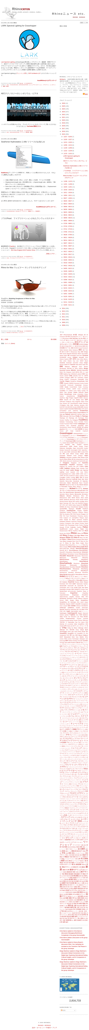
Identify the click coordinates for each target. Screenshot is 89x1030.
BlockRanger (63, 368)
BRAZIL (73, 370)
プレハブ (72, 789)
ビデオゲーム (67, 772)
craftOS (74, 388)
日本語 (83, 909)
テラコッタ (72, 742)
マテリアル (82, 804)
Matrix (69, 483)
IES (61, 453)
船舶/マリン (31, 211)
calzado (66, 375)
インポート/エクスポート (71, 661)
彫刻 (83, 903)
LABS (61, 468)
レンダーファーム (80, 836)
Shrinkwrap (63, 598)
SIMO (66, 600)
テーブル (80, 731)
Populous (62, 523)
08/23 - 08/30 (68, 212)
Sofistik (73, 606)
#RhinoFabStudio (67, 334)
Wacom (80, 635)
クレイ (71, 691)
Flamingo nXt (73, 418)
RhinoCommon (64, 559)
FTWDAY (75, 423)
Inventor (74, 457)
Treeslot (75, 620)
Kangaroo (66, 463)
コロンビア (71, 694)
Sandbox (85, 583)
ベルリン (74, 798)
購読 (85, 94)
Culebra (71, 390)
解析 (83, 849)
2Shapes (80, 334)
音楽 (77, 847)
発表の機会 (84, 913)
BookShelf (62, 370)
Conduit (86, 383)
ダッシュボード (66, 723)
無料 (82, 918)
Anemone (74, 353)
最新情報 (66, 879)
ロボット (85, 838)
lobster (77, 475)
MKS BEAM (71, 497)
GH (83, 427)
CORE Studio (64, 387)
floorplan (62, 420)
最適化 (71, 879)
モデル (72, 817)
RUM (70, 583)
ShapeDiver (73, 593)
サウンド (62, 706)
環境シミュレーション (78, 853)
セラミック (72, 721)
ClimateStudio (81, 381)
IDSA (86, 452)
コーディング (77, 693)
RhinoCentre (85, 555)
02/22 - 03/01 (68, 285)
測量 (78, 898)
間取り (67, 855)
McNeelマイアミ (76, 488)
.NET (61, 334)
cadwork (79, 374)
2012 (63, 314)
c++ (84, 372)
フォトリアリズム (65, 779)
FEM (70, 416)
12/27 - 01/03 (68, 136)
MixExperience (63, 497)
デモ (68, 742)
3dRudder (75, 338)
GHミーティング (70, 429)
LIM (64, 475)
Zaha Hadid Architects (70, 642)
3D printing (73, 336)
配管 (77, 913)
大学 (87, 900)
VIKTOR (72, 629)
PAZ (61, 514)
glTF (67, 431)
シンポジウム (70, 716)
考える (61, 875)
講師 (80, 875)
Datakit (75, 392)
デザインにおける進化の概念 (80, 735)
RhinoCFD (74, 557)
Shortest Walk (80, 596)
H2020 (61, 444)
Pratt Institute (75, 523)
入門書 (62, 911)
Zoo (82, 642)
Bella (77, 364)
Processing (71, 525)
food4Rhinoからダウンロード (46, 80)
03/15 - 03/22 (68, 277)
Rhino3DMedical (73, 550)
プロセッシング (64, 793)
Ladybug (67, 468)
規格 (76, 858)
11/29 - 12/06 (68, 148)
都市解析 (67, 907)
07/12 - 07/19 (68, 229)
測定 (76, 898)
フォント (73, 779)
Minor (82, 496)
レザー (83, 834)
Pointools (62, 521)
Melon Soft (85, 490)
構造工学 (85, 874)
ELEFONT (62, 407)
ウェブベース (73, 665)
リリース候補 (84, 830)
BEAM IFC (67, 364)
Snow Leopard (63, 605)
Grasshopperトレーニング (74, 437)
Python (85, 527)
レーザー (79, 832)
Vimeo (77, 629)
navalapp (82, 501)
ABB (72, 348)
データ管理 (65, 729)
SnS (69, 606)
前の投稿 (53, 339)
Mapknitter (85, 481)
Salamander (80, 583)
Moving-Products (64, 501)
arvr (77, 361)
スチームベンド (64, 720)
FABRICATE (74, 414)
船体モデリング (81, 894)
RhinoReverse (63, 572)
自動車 (63, 883)
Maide (79, 479)
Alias (79, 351)
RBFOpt (70, 530)
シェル (78, 710)
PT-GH (67, 527)
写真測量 (71, 883)
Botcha (68, 370)
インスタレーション (66, 655)
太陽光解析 (79, 900)
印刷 (62, 847)
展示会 (70, 905)
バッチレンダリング (68, 759)
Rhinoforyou (77, 563)
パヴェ (61, 757)
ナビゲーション (69, 750)
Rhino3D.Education (82, 548)
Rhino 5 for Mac (12, 332)
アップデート (69, 648)
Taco (77, 614)
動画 (67, 909)
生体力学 (80, 890)
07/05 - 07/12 (68, 232)
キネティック (71, 685)
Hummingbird (74, 450)
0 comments (28, 83)
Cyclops (84, 390)
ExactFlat (62, 412)
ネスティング (80, 751)
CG (76, 377)
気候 (74, 856)
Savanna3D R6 (72, 585)
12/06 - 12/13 (68, 145)
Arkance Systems (64, 359)
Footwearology (69, 422)
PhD (61, 516)
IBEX (79, 452)
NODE (70, 505)
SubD (68, 611)
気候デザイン (79, 856)
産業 (67, 881)
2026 (63, 103)
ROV (67, 583)
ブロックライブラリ (73, 795)
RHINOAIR (85, 552)
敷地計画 (77, 914)
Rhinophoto (76, 568)
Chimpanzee (73, 379)
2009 (63, 322)
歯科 (77, 881)
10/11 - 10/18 (68, 192)
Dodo (82, 399)
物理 (7, 86)
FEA (61, 416)
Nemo (86, 501)
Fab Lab (62, 414)
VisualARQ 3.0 (81, 633)
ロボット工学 (75, 839)
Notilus (74, 505)
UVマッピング (77, 626)
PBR (71, 514)
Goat (71, 431)
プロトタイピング (68, 797)
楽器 (67, 853)
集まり (79, 883)
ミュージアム (65, 809)
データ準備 (75, 731)
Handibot (79, 444)
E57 (69, 403)
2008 (63, 325)
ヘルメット (68, 798)
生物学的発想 (68, 892)
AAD (84, 346)
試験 (75, 881)
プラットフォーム (67, 785)
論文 (67, 922)
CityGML (62, 381)
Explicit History (72, 412)
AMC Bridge (84, 351)
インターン (80, 655)
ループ (62, 832)
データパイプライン (79, 725)
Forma (75, 422)
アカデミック (67, 646)
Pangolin (79, 510)
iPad (79, 457)
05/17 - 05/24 (68, 251)
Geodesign (73, 425)
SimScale (73, 602)
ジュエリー (75, 714)
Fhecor (73, 416)
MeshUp (82, 492)
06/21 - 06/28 (68, 237)
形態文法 (84, 864)
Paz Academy (66, 514)
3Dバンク (64, 342)
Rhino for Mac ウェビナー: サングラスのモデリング (23, 267)
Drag (73, 401)
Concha (82, 383)
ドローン (85, 748)
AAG (87, 346)
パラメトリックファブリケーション (77, 767)
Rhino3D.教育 (64, 550)
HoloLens (62, 448)
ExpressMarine (81, 412)
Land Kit (62, 470)
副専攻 (84, 914)
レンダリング (67, 838)
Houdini (86, 448)
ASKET (82, 361)
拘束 (63, 874)
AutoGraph (69, 362)
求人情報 (84, 858)
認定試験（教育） (83, 911)
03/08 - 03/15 (68, 279)
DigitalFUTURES (78, 398)
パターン (69, 757)
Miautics (72, 494)
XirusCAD (79, 640)
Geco (67, 425)
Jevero (64, 461)
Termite (65, 616)
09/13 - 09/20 (68, 204)
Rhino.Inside (72, 547)
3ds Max (80, 338)
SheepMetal (85, 595)
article (64, 361)
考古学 (65, 875)
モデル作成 (77, 817)
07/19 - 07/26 (68, 226)
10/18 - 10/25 (68, 190)
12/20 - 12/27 (68, 139)
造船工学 (71, 898)
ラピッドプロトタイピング (72, 825)
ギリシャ (78, 685)
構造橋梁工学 (78, 874)
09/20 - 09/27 (68, 201)
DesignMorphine (83, 396)
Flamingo (85, 416)
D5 (87, 390)
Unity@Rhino (81, 624)
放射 (66, 918)
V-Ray (64, 628)
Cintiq (86, 379)
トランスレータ (78, 746)
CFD (72, 377)
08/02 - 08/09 (68, 220)
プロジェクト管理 (82, 791)
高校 (83, 875)
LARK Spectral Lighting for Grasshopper (18, 26)
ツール (86, 723)
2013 (63, 311)
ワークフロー (77, 845)
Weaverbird (67, 637)
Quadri (71, 529)
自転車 (83, 881)
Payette (12, 246)
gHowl (86, 427)
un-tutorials (70, 624)
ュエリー (63, 823)
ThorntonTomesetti (64, 620)
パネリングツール (71, 761)
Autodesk (62, 362)
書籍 (61, 885)
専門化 (74, 894)
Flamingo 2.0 (64, 418)
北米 (33, 1027)
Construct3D (63, 385)
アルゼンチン (84, 651)
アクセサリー (75, 646)
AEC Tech (85, 350)
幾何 (81, 855)
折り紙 (64, 894)
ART (70, 359)
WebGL (82, 637)
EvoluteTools (84, 410)
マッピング (72, 804)
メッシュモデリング (80, 813)
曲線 (70, 862)
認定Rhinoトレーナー (72, 911)
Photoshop (80, 516)
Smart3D (78, 604)
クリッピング (81, 689)
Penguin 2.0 (84, 514)
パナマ (84, 759)
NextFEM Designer (83, 503)
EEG (87, 405)
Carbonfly (75, 375)
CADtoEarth (74, 374)
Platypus (82, 517)
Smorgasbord (84, 604)
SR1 (78, 609)
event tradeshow (73, 410)
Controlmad (78, 385)
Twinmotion (71, 622)
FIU (81, 416)
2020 (63, 120)
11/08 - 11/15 (68, 181)
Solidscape (63, 607)
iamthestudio (74, 452)
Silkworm (80, 598)
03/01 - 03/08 (68, 282)
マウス (86, 802)
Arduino (75, 357)
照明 (68, 885)
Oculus (86, 507)
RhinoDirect (84, 559)
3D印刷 (76, 344)
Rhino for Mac (70, 543)
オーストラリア (68, 672)
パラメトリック (70, 765)
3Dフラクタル (70, 342)
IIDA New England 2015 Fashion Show (23, 250)
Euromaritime (63, 410)
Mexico (67, 494)
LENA (81, 473)
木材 (64, 920)
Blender (86, 366)
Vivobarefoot (63, 635)
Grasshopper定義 (71, 441)
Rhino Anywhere (77, 539)
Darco (61, 392)
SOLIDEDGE (84, 605)
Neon (61, 503)
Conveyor (85, 385)
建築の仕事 (66, 869)
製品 (84, 892)
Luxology (73, 477)
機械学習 (85, 855)
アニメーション (75, 650)
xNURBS (85, 640)
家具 (79, 849)
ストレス (70, 720)
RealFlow (75, 530)
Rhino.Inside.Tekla (64, 548)
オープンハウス (64, 674)
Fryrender (66, 423)
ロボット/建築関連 (65, 839)
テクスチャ (66, 733)
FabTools (79, 414)
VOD (68, 635)
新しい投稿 (4, 339)
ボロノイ (82, 802)
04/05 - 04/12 (68, 268)
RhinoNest (84, 567)
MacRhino (62, 479)
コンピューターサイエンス (71, 696)
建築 (4, 86)
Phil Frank (66, 516)
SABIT (74, 583)
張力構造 (79, 903)
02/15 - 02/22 (68, 288)
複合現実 (64, 916)
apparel (61, 355)
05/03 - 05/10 (68, 257)
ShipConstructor (64, 596)
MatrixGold (75, 483)
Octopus (81, 507)
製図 (78, 892)
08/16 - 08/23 (68, 215)
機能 (71, 856)
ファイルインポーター (70, 774)
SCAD (75, 587)
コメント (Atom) (10, 343)
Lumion (86, 475)
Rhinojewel (63, 565)
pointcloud (79, 519)
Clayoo (67, 381)
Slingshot (68, 604)
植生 (69, 886)
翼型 (75, 920)
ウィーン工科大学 (83, 661)
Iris (74, 459)
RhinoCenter (77, 555)
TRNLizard (85, 620)
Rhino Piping (68, 545)
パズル (65, 757)
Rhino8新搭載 (77, 552)
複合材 (69, 916)
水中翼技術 (71, 888)
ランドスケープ (74, 826)
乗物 (61, 886)
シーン (84, 708)
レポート (73, 836)
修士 (76, 883)
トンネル (62, 750)
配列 (79, 913)
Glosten (62, 431)
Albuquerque (74, 351)
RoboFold (71, 582)
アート (64, 644)
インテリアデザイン (66, 659)
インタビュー (73, 657)
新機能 (75, 886)
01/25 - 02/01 (68, 296)
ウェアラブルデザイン (82, 662)
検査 (74, 872)
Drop (61, 403)
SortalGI (78, 607)
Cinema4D (81, 379)
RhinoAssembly (83, 554)
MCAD (81, 484)
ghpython (62, 429)
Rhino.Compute (64, 546)
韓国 (70, 855)
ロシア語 (75, 838)
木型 (87, 918)
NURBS (85, 505)
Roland (86, 582)
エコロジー (71, 666)
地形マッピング (80, 901)
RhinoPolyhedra (64, 570)
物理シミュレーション (81, 916)
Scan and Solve (83, 587)
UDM (86, 622)
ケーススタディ (79, 691)
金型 (79, 862)
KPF (77, 466)
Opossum (71, 508)
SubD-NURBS (74, 611)
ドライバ (68, 746)
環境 (69, 853)
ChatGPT (66, 379)
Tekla (61, 616)
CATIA (86, 375)
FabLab (67, 414)
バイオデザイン (66, 755)
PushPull (79, 527)
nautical (77, 501)
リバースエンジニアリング (72, 830)
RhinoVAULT (71, 574)
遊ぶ (72, 920)
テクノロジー (84, 733)
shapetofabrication (64, 595)
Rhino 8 (70, 539)
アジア (55, 1027)
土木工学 (82, 907)
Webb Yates (75, 637)
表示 (73, 914)
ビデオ (62, 772)
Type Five (77, 622)
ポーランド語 (79, 798)
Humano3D (67, 450)
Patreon (86, 512)
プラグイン (46, 84)
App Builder (85, 353)
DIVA (61, 399)
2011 (63, 317)
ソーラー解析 (78, 721)
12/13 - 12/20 (68, 142)
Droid (86, 401)
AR (68, 355)
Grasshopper (23, 84)
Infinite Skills (84, 453)
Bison (80, 366)
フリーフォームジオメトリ (78, 787)
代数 (84, 900)
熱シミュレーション (66, 913)
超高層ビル (62, 905)
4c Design (66, 346)
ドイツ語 (78, 742)
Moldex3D (66, 499)
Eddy (68, 405)
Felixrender (66, 416)
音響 (80, 847)
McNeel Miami (72, 486)
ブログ (80, 789)
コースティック (68, 693)
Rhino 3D (80, 533)
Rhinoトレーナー (79, 576)
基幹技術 (77, 855)
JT (60, 462)
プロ (76, 789)
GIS (76, 429)
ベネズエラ (62, 798)
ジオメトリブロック (67, 712)
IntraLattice (69, 457)
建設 (83, 867)
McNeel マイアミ (82, 486)
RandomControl (64, 530)
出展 (83, 883)
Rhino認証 (79, 580)
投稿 (63, 1010)
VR (71, 635)
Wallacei (85, 635)
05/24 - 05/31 (68, 249)
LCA (78, 472)
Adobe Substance (73, 350)
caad (86, 372)
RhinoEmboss (64, 561)
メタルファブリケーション (77, 811)
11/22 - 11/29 (68, 150)
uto (71, 626)
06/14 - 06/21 (68, 240)
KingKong (62, 466)
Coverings (85, 387)
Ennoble (75, 407)
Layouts (72, 472)
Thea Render (84, 616)
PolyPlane (85, 521)
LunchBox (62, 477)
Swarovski (85, 613)
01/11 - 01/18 (68, 302)
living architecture (70, 475)
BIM (61, 366)
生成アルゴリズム (71, 890)
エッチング (78, 666)
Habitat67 (67, 444)
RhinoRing (71, 572)
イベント (22, 132)
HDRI (70, 446)
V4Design (80, 628)
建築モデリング (76, 870)
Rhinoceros (63, 557)
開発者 (27, 132)
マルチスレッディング (75, 807)
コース (62, 693)
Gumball (81, 442)
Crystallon (62, 390)
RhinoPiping (84, 568)
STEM (86, 609)
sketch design (84, 602)
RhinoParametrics (65, 569)
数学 (75, 888)
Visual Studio (77, 631)
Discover (86, 398)
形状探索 (78, 864)
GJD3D (80, 429)
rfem (65, 533)
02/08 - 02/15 (68, 291)
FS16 (71, 423)
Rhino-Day (85, 545)
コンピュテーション (70, 700)
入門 (87, 909)
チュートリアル (77, 724)
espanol (62, 408)
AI (60, 352)
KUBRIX (82, 466)
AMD (61, 353)
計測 (80, 867)
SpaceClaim (85, 607)
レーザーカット (70, 834)
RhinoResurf (84, 570)
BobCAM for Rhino (72, 368)
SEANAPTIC (77, 589)
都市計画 (73, 907)
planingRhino (75, 517)
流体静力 (37, 211)
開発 (63, 851)
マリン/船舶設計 (65, 807)
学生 (63, 853)
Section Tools (84, 589)
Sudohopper (63, 613)
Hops (74, 448)
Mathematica (63, 483)
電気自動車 (79, 905)
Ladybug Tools (74, 468)
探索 (61, 901)
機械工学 (62, 856)
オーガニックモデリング (75, 670)
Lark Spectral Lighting (8, 62)
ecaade (80, 403)
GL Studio (85, 429)
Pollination (68, 521)
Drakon (83, 401)
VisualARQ (63, 633)
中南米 (48, 1027)
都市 (84, 905)
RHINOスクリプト (67, 576)
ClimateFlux (73, 381)
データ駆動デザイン (75, 729)
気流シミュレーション (68, 858)
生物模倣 (74, 892)
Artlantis (70, 361)
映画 (65, 847)
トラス (72, 746)
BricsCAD (85, 370)
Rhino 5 (18, 211)
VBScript (62, 629)
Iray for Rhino (63, 459)
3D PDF (67, 336)
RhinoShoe (85, 572)
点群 (75, 905)
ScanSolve (63, 589)
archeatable (73, 355)
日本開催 (78, 909)
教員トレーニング (74, 860)
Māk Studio (85, 479)
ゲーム (86, 691)
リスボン (80, 828)
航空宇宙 (69, 875)
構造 (66, 874)
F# (87, 412)
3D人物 (61, 346)
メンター (70, 815)
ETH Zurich (85, 408)
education (82, 405)
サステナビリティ (82, 706)
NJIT (67, 505)
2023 (63, 111)
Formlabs (80, 422)
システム (75, 712)
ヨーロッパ (40, 1027)
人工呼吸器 (83, 886)
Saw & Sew (70, 587)
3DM (70, 338)
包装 (63, 918)
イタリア (62, 653)
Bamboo (62, 364)
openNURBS (63, 508)
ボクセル (85, 798)
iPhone (83, 457)
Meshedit (77, 492)
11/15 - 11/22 (68, 153)
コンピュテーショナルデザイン (74, 698)
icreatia (83, 452)
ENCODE (69, 407)
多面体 (82, 898)
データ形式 (85, 729)
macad (86, 477)
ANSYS (79, 353)
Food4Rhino (14, 84)
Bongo (86, 368)
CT (67, 390)
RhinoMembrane (64, 567)
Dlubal (78, 399)
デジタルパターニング (81, 738)
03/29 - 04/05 (68, 271)
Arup (74, 361)
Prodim (76, 525)
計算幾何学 (74, 867)
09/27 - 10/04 (68, 198)
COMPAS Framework (74, 383)
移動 (82, 845)
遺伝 (85, 845)
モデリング (65, 817)
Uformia (62, 624)
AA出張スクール (65, 348)
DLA (74, 399)
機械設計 (67, 856)
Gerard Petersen (72, 427)
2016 (63, 131)
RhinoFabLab (83, 561)
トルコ (63, 748)
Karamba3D (63, 464)
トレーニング (76, 748)
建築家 (65, 872)
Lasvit (67, 472)
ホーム (29, 339)
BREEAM (79, 370)
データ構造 (69, 731)
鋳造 (75, 903)
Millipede (62, 496)
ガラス (83, 683)
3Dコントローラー (71, 340)
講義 (77, 876)
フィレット (82, 776)
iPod (86, 457)
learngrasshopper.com (65, 473)
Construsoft (70, 385)
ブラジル (80, 784)
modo (86, 497)
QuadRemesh (64, 529)
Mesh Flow (62, 492)
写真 (67, 883)
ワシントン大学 (21, 73)
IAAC (68, 452)
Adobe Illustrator (64, 350)
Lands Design (74, 470)
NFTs (63, 505)
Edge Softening (74, 405)
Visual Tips (85, 631)
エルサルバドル (66, 668)
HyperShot (84, 450)
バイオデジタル (75, 755)
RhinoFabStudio (66, 563)
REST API (81, 530)
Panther (85, 510)
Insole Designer (78, 455)
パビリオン (80, 761)
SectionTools (63, 591)
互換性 (77, 872)
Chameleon (80, 377)
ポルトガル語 (76, 802)
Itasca (81, 459)
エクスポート (64, 666)
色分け (72, 886)
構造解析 (71, 874)
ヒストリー (85, 770)
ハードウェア (78, 753)
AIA (63, 351)
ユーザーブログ (75, 819)
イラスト (85, 653)
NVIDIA (62, 507)
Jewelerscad (76, 461)
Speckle (62, 609)
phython (86, 516)
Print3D (62, 525)
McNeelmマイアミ (64, 488)
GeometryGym (63, 427)
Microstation (85, 494)
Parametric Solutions (77, 512)
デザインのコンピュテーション (69, 736)
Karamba (85, 463)
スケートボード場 (76, 718)
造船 (66, 898)
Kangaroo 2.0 (75, 462)
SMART (73, 604)
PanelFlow (62, 510)
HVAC (79, 450)
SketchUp (62, 604)
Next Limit (74, 503)
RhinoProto (74, 570)
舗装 (61, 918)
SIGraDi (75, 598)
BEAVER (72, 364)
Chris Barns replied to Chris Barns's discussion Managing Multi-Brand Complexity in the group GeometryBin (72, 933)
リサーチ (74, 828)
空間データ (84, 862)
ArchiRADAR (63, 357)
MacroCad (68, 479)
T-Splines (72, 615)
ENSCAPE (80, 407)
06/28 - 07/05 (68, 234)
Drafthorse (68, 401)
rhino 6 (76, 537)
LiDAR (61, 475)
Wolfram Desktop (72, 640)
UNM (86, 624)
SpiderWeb (73, 609)
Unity (75, 624)
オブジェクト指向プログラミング (78, 674)
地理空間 (69, 903)
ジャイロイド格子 (66, 714)
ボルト (71, 802)
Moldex (61, 499)
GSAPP (72, 442)
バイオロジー (84, 755)
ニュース (77, 750)
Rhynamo (85, 580)
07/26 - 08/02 (68, 223)
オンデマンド (69, 676)
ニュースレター (84, 750)
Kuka (86, 466)
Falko (83, 414)
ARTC (74, 359)
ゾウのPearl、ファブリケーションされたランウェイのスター (27, 218)
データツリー (70, 725)
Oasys (68, 507)
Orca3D (78, 508)
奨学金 (65, 885)
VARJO (86, 628)
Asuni (86, 361)
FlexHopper (81, 418)
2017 (63, 128)
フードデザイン (69, 778)
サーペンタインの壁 (77, 704)
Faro (87, 414)
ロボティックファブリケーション (71, 842)
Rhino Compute (67, 541)
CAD (61, 374)
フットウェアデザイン (68, 782)
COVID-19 (62, 388)
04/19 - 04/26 (68, 263)
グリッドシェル (72, 689)
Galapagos (81, 423)
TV (66, 622)
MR (74, 501)
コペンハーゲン (63, 694)
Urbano (68, 626)
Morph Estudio (80, 499)
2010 (63, 319)
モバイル (83, 817)
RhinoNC (78, 567)
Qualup (76, 529)
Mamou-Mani (69, 481)
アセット (81, 646)
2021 (63, 117)
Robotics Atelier (79, 582)
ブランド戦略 (75, 785)
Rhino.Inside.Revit (82, 547)
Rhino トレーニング (77, 545)
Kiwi (74, 466)
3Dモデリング (80, 342)
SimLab (61, 600)
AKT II (68, 351)
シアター (79, 708)
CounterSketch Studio (76, 387)
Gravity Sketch (66, 442)
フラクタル (74, 784)
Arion (86, 357)
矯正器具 (66, 862)
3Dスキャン (80, 340)
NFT (61, 505)
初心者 (86, 883)
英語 (69, 847)
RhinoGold (84, 563)
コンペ (62, 702)
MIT (87, 496)
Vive (87, 633)
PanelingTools (71, 510)
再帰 (84, 877)
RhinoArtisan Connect (73, 554)
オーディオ (75, 672)
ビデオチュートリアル (79, 772)
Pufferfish (73, 527)
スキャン (77, 716)
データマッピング (78, 727)
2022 (63, 114)
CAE (83, 374)
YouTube (62, 642)
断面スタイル (65, 901)
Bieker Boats (82, 364)
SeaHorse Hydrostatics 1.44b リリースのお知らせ (23, 142)
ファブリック (76, 776)
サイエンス (85, 704)
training (71, 620)
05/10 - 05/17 (68, 254)
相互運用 (80, 896)
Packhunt (85, 508)
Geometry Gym (83, 425)
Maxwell (62, 485)
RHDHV (68, 533)
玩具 (73, 855)
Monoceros (72, 499)
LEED (77, 473)
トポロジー (81, 744)
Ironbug (78, 459)
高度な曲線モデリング (76, 877)
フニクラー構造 (78, 782)
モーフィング (76, 815)
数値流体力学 (81, 888)
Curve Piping (77, 390)
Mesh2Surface (70, 492)
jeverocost (69, 461)
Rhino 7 (64, 539)
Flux (71, 420)
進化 (79, 886)
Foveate (62, 423)
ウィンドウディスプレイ (69, 662)
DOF (86, 399)
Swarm (80, 613)
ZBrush (78, 642)
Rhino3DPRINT (83, 550)
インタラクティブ (82, 657)
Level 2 (86, 473)
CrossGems (85, 388)
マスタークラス (64, 804)
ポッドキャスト (69, 800)
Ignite (67, 453)
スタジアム (84, 718)
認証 (65, 911)
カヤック (78, 683)
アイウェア (79, 644)
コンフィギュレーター (82, 700)
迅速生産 (66, 888)
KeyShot (72, 464)
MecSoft (79, 490)
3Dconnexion (65, 338)
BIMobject (67, 366)
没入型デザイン (72, 918)
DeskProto (62, 398)
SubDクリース (83, 611)
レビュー (68, 836)
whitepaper (82, 638)
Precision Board (84, 523)
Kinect (86, 464)
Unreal (61, 626)
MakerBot (62, 481)
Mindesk (69, 496)
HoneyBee (69, 448)
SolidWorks (71, 607)
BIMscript (74, 366)
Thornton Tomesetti (82, 618)
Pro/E (66, 525)
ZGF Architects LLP (34, 73)
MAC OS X (80, 477)
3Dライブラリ (68, 344)
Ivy (84, 459)
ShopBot (71, 596)
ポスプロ (62, 800)
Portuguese (68, 523)
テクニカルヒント (75, 733)
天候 (66, 905)
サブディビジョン (65, 708)
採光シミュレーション (81, 879)
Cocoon (66, 383)
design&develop (71, 396)
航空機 (73, 875)
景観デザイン (66, 867)
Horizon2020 (80, 448)
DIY (70, 399)
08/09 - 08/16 (68, 218)
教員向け (82, 860)
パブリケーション (76, 762)
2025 (63, 106)
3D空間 (81, 344)
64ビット (72, 346)
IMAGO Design (74, 453)
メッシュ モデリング (68, 813)
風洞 (81, 914)
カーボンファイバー (76, 682)
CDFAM (62, 377)
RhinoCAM (70, 556)
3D (85, 334)
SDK (72, 589)
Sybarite (62, 614)
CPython (68, 388)
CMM (86, 381)
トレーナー (68, 748)
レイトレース (73, 832)
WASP (61, 637)
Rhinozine (85, 574)
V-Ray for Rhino (72, 628)
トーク (82, 742)
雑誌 (64, 881)
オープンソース (83, 672)
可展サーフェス (73, 849)
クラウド (83, 685)
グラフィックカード (78, 687)
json (87, 461)
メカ (77, 809)
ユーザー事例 (76, 821)
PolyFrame (74, 521)
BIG (87, 364)
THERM (62, 618)
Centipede (67, 377)
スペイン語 (77, 720)
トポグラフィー (72, 744)
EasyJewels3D (74, 403)
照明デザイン (73, 885)
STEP (61, 611)
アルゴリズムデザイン (72, 651)
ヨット (68, 823)
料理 (84, 920)
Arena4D (81, 357)
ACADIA (76, 348)
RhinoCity (85, 557)
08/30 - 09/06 (68, 209)
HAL (73, 444)
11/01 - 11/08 (68, 184)
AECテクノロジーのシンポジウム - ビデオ (19, 93)
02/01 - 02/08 (68, 293)
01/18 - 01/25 (68, 299)
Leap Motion (84, 472)
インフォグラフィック (78, 659)
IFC (64, 453)
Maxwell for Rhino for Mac (72, 484)
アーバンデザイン (71, 644)
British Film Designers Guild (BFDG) (69, 372)
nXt (65, 507)
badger (86, 362)
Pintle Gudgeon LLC (65, 517)
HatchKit (86, 444)
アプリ (83, 650)
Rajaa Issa (84, 529)
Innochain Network (66, 455)
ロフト (80, 838)
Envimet (86, 407)
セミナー (65, 721)
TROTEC (62, 622)
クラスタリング (68, 687)
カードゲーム (66, 682)
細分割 (61, 881)
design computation (78, 394)
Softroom (78, 605)
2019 (63, 123)
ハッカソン (76, 757)
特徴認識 (70, 909)
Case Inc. (81, 375)
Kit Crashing (69, 466)
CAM (70, 375)
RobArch (64, 582)
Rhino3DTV (63, 552)
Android (69, 353)
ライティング (74, 823)
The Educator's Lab (73, 616)
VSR (76, 635)
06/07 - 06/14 (68, 243)
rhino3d (72, 548)
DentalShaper (68, 394)
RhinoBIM (63, 556)
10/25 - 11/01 (68, 187)
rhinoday (75, 559)
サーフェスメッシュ (81, 702)
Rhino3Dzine (69, 552)
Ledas (73, 473)
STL (64, 611)
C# (81, 372)
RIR (61, 582)
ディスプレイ (63, 725)
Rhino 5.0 (69, 537)
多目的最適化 (70, 900)
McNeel (62, 79)
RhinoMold (72, 567)
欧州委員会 (73, 847)
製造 (81, 892)
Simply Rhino (74, 600)
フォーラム (85, 778)
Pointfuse (85, 519)
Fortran (86, 422)
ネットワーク (70, 753)
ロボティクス (83, 839)
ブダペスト (79, 779)
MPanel (71, 501)
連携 (64, 922)
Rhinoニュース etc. (68, 13)
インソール (74, 655)
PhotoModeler (73, 516)
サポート (74, 708)
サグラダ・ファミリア (70, 706)
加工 (67, 849)
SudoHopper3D (72, 613)
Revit (86, 531)
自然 (80, 881)
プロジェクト (73, 791)
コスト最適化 (84, 693)
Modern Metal (80, 497)
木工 (61, 920)
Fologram (75, 420)
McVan (69, 490)
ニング (73, 751)
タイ (83, 721)
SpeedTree (67, 609)
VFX (67, 629)
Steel (82, 609)
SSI (80, 609)
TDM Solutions (83, 614)
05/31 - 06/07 (68, 246)
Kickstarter (80, 464)
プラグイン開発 (68, 784)
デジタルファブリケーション (18, 258)
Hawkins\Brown (64, 446)
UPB (65, 626)
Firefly (77, 416)
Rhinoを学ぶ (72, 580)
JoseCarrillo (82, 461)
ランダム (67, 826)
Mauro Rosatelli (83, 483)
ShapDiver (79, 591)
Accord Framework (83, 348)
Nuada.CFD (79, 505)
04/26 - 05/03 (68, 260)
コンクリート (79, 694)
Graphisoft (85, 431)
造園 (64, 898)
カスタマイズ (66, 683)
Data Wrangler (68, 392)
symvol (66, 614)
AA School (79, 346)
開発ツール (68, 851)
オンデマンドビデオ (78, 676)
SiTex (78, 602)
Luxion (68, 477)
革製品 (84, 851)
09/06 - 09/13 (68, 206)
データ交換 (63, 731)
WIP (66, 640)
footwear (62, 422)
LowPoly (81, 475)
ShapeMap (85, 593)
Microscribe (78, 494)
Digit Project (69, 398)
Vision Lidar (71, 631)
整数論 (63, 890)
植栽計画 (65, 886)
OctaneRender (74, 507)
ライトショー (82, 823)
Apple (65, 355)
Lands (67, 470)
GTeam (76, 442)
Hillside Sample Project (81, 446)
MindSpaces (76, 496)
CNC (8, 258)
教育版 (67, 860)
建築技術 (69, 872)
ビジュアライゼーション (35, 84)
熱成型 (73, 913)
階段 (77, 851)
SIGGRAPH (70, 598)
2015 (63, 134)
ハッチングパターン (78, 759)
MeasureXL (74, 490)
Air (65, 351)
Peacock (78, 514)
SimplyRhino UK (65, 602)
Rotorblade (62, 583)
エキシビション (83, 665)
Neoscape (65, 503)
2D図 (75, 335)
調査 (87, 903)
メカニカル (82, 809)
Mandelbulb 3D (77, 481)
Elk (66, 407)
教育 (63, 861)
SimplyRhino (84, 600)
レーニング (78, 834)
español (66, 408)
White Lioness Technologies (71, 638)
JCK (61, 461)
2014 (63, 308)
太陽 (75, 900)
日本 (74, 909)
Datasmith (81, 392)
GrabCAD (78, 431)
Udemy (83, 622)
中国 (72, 903)
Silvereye (85, 598)
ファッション (30, 258)
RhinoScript (78, 572)
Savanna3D (63, 585)
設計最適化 (69, 894)
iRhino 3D (70, 459)
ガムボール (73, 683)
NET (70, 503)
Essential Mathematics (75, 408)
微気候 (69, 914)
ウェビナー (22, 332)
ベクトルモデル (83, 797)
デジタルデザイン (68, 738)
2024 (63, 109)
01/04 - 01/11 (68, 305)
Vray (73, 635)
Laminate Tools (84, 468)
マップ (77, 804)
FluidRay (67, 420)
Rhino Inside (80, 543)
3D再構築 (85, 344)
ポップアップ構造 (79, 800)
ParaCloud (63, 512)
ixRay (86, 459)
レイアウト (66, 832)
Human (62, 450)
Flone (86, 418)
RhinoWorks (79, 574)
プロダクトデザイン (77, 793)
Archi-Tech (79, 355)
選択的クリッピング (72, 896)
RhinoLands (73, 565)
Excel (66, 412)
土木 (78, 907)
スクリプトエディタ (67, 718)
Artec (78, 359)
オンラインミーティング (73, 680)
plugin (86, 517)
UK (66, 624)
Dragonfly (77, 401)
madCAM (74, 479)
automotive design (78, 362)
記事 (79, 858)
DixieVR (66, 399)
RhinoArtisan (63, 554)
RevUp (61, 533)
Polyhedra (79, 521)
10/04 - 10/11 (68, 195)
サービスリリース (70, 702)
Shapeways (75, 595)
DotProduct (62, 401)
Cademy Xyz (66, 374)
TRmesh (80, 620)
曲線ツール (74, 862)
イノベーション (69, 653)
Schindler (68, 589)
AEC (8, 84)
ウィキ (61, 662)
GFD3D (79, 427)
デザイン (69, 735)
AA (76, 346)
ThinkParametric (70, 618)
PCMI (74, 514)
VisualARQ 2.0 (71, 633)
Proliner (81, 525)
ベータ (76, 797)
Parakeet (69, 512)
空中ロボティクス (66, 864)
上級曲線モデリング (83, 885)
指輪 (72, 881)
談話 (74, 901)
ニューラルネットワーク (66, 751)
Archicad (85, 355)
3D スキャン (79, 336)
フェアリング (78, 778)
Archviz (69, 357)
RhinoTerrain (64, 574)
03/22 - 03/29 (68, 274)
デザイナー (62, 735)
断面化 (71, 901)
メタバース (65, 811)
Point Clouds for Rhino (67, 519)
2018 (63, 126)
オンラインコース (68, 678)
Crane (78, 388)
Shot (87, 596)
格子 (80, 851)
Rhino (74, 533)
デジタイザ (81, 736)
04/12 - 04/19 (68, 265)
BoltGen (81, 368)
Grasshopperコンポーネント (69, 435)
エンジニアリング (78, 668)
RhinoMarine (84, 565)
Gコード (85, 442)
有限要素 (68, 920)
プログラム (67, 791)
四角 (70, 881)
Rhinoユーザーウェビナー (73, 578)
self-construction (72, 591)
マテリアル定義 (73, 806)
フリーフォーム (66, 787)
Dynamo (65, 403)
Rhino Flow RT (76, 541)
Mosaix (86, 499)
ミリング (73, 809)
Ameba (64, 353)
